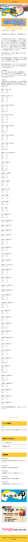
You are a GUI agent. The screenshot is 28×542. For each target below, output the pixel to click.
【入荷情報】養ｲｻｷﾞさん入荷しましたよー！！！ (13, 483)
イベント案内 (5, 442)
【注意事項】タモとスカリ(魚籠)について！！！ (12, 473)
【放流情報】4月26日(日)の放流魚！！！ (11, 467)
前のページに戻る (14, 417)
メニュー (15, 2)
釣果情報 (13, 30)
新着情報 (4, 446)
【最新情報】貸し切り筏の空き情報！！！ (11, 478)
